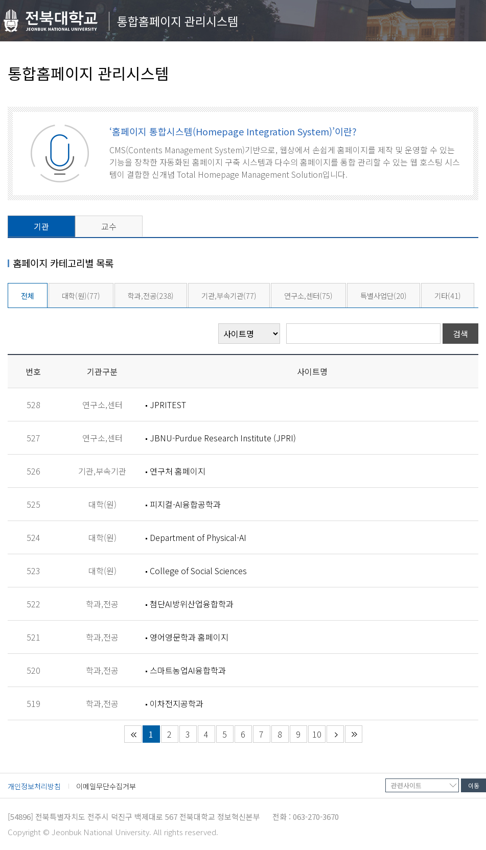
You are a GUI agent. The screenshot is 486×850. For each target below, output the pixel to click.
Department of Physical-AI (198, 537)
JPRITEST (168, 404)
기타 (447, 295)
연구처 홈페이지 (177, 471)
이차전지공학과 (176, 703)
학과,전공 (151, 295)
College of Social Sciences (198, 570)
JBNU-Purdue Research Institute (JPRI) (223, 438)
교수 (109, 226)
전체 (27, 295)
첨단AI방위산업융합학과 (192, 604)
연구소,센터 (308, 295)
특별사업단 (383, 295)
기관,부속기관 (229, 295)
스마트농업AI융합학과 (188, 670)
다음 (335, 734)
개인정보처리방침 (34, 786)
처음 (133, 734)
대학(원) (81, 295)
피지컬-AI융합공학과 (185, 504)
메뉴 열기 (467, 23)
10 (316, 734)
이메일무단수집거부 (106, 786)
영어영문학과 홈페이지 (189, 637)
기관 (41, 226)
